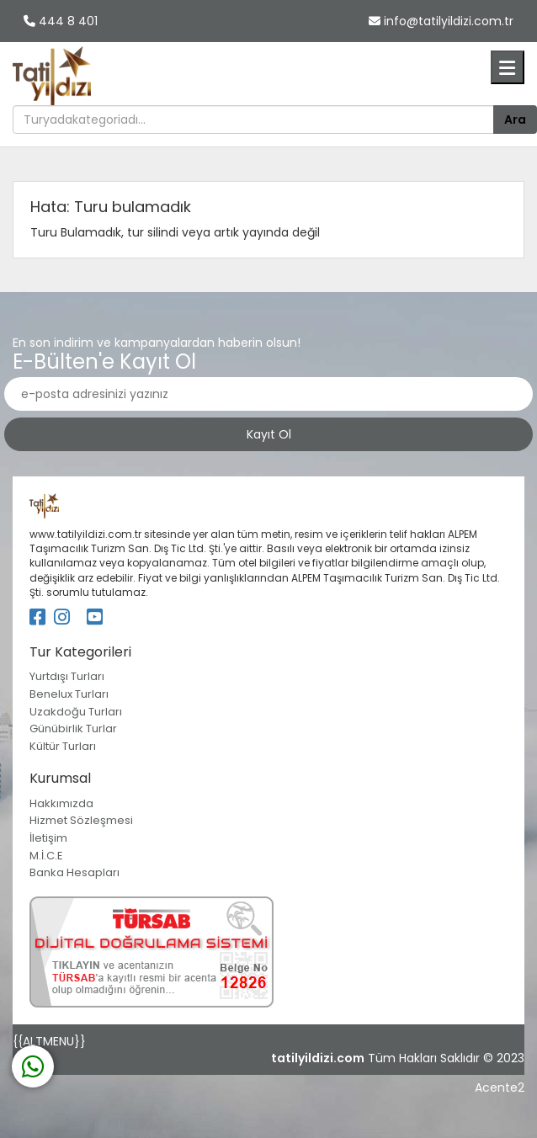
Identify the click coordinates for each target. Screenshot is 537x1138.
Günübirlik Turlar (73, 729)
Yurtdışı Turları (66, 676)
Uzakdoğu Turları (75, 712)
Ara (515, 119)
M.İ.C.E (46, 856)
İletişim (48, 838)
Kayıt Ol (269, 434)
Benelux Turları (69, 694)
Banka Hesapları (74, 872)
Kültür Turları (62, 746)
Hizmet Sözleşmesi (81, 820)
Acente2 (499, 1087)
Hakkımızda (61, 803)
